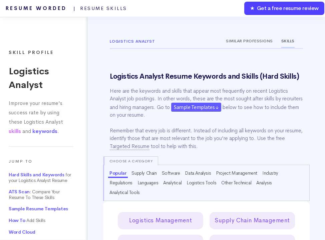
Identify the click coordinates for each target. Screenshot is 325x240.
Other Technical (236, 183)
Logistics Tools (201, 183)
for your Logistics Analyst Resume (40, 177)
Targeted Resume (129, 146)
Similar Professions (249, 41)
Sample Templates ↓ (196, 107)
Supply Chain (143, 173)
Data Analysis (198, 173)
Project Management (236, 173)
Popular (117, 173)
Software (171, 173)
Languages (147, 183)
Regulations (120, 183)
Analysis (264, 183)
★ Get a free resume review (284, 8)
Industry (270, 173)
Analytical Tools (124, 192)
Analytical (172, 183)
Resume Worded (66, 8)
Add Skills (27, 220)
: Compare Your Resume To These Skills (34, 194)
